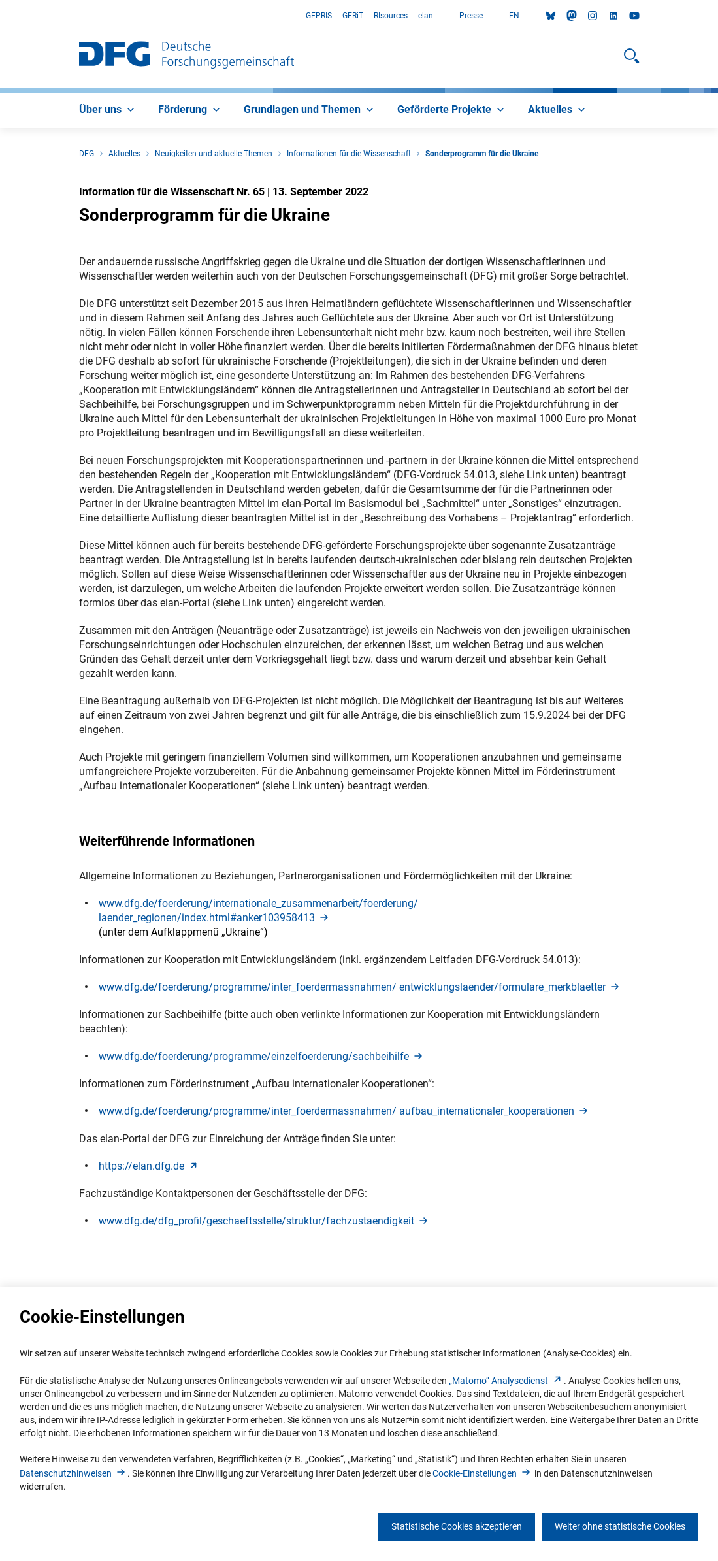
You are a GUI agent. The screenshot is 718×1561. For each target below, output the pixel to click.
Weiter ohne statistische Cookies (620, 1526)
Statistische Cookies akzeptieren (456, 1526)
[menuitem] (108, 110)
